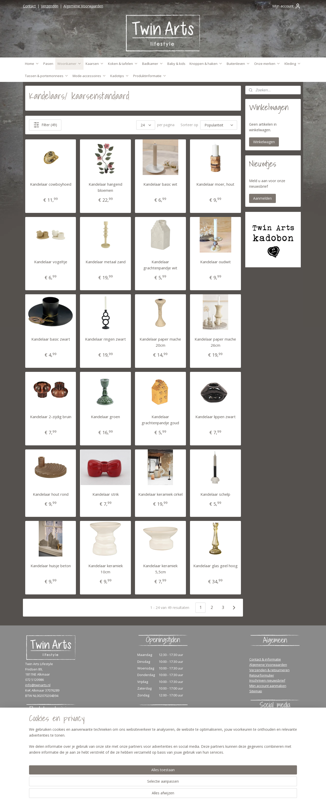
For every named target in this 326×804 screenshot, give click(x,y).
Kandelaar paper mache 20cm (160, 342)
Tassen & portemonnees (47, 76)
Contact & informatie (265, 659)
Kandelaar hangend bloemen (105, 187)
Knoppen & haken (206, 63)
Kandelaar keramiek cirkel (160, 494)
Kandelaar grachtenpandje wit (160, 264)
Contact (29, 6)
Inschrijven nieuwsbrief (267, 680)
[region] (129, 784)
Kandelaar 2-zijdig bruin (50, 416)
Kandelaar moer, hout (215, 184)
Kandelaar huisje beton (51, 565)
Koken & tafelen (123, 63)
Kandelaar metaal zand (106, 261)
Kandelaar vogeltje (50, 261)
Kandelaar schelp (215, 494)
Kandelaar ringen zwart (105, 339)
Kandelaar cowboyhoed (50, 184)
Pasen (48, 63)
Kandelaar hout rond (51, 494)
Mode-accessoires (89, 76)
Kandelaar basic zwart (50, 339)
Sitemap (255, 691)
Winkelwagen (264, 141)
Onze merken (267, 63)
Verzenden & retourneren (269, 670)
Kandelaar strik (105, 494)
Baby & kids (176, 63)
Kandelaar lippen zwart (215, 416)
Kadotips (119, 76)
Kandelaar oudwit (215, 261)
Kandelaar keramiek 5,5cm (160, 568)
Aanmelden (262, 198)
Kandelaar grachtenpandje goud (160, 419)
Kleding (292, 63)
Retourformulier (261, 675)
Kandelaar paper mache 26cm (215, 342)
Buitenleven (238, 63)
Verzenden (49, 6)
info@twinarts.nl (37, 685)
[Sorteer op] (218, 125)
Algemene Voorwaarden (83, 6)
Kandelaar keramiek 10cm (105, 568)
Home (32, 63)
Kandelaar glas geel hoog (215, 565)
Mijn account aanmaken (267, 685)
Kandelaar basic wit (160, 184)
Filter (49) (45, 125)
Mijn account (286, 6)
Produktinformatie (150, 76)
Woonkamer (69, 63)
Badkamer (152, 63)
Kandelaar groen (105, 416)
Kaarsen (95, 63)
